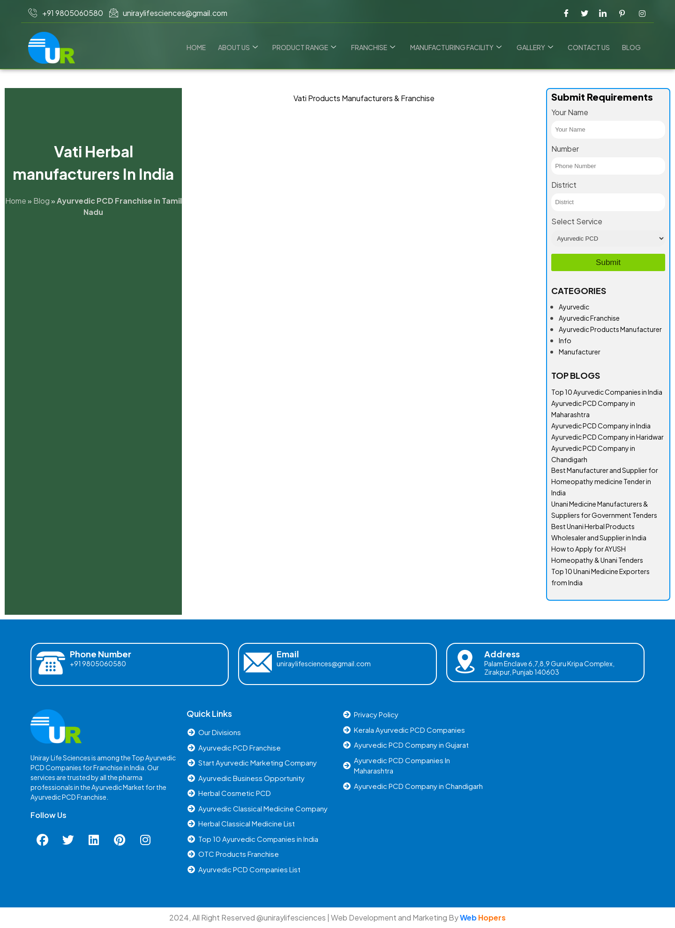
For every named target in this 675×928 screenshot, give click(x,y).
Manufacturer (579, 351)
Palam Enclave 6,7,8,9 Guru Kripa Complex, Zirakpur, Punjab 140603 (549, 667)
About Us (243, 47)
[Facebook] (566, 13)
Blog (631, 47)
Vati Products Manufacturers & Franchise (364, 98)
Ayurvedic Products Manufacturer (610, 329)
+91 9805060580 (98, 663)
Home (202, 47)
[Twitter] (584, 13)
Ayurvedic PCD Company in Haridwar (607, 437)
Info (565, 340)
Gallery (536, 47)
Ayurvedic (574, 306)
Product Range (309, 47)
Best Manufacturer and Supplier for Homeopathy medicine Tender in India (604, 481)
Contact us (590, 47)
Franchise (377, 47)
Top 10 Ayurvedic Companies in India (606, 392)
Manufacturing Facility (458, 47)
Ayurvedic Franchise (589, 318)
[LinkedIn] (603, 13)
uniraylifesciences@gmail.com (324, 663)
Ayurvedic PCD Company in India (601, 425)
